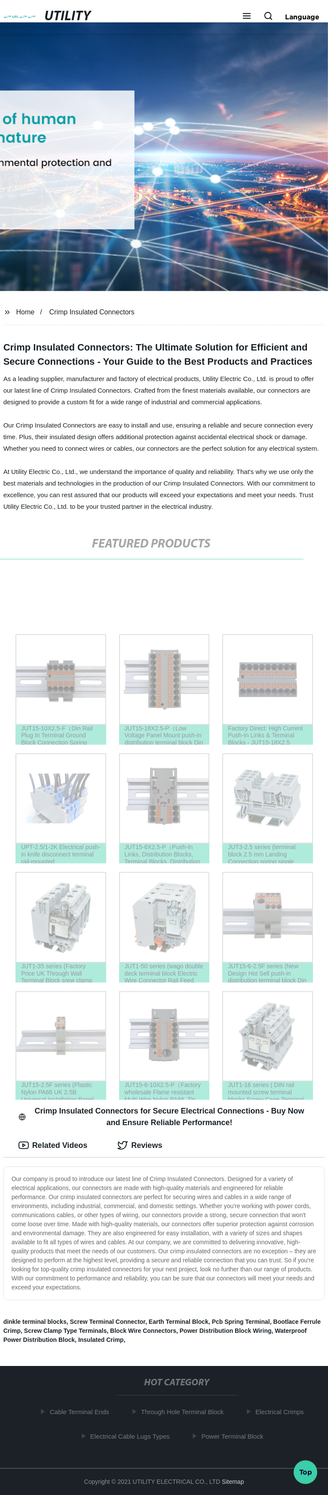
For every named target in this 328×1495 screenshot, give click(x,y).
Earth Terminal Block (178, 1321)
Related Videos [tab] (53, 1145)
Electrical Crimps (281, 1411)
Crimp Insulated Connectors (92, 312)
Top (305, 1472)
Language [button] (302, 17)
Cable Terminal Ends (81, 1411)
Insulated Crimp (101, 1339)
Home (25, 312)
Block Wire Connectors (143, 1330)
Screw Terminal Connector (107, 1321)
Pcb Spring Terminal (241, 1321)
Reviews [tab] (139, 1145)
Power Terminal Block (234, 1436)
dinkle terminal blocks (35, 1321)
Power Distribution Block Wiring (226, 1330)
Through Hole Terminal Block (184, 1411)
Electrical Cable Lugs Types (132, 1436)
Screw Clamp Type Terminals (65, 1330)
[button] (247, 16)
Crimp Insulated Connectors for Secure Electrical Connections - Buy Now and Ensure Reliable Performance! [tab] (161, 1117)
